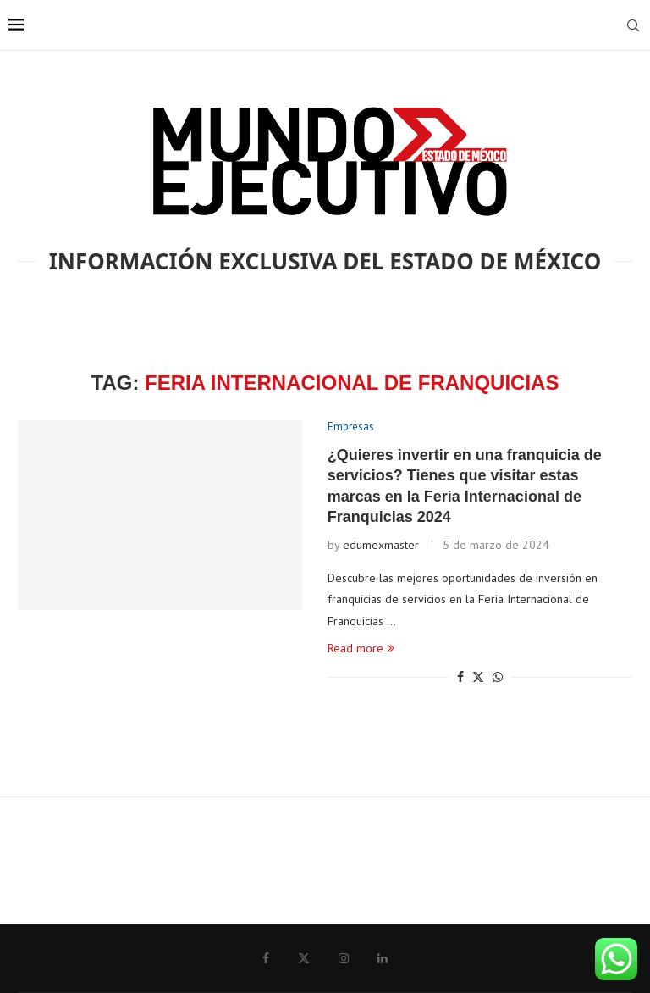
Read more (361, 648)
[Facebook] (265, 958)
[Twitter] (304, 958)
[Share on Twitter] (478, 677)
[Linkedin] (382, 958)
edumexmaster (381, 544)
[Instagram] (344, 958)
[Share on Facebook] (460, 677)
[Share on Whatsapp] (498, 677)
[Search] (633, 25)
